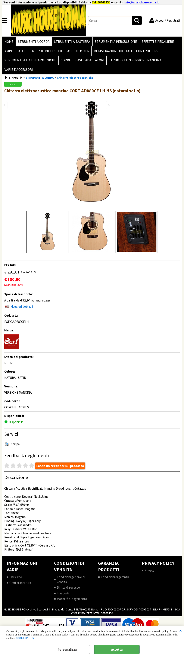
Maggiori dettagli (21, 306)
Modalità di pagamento (72, 599)
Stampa (15, 444)
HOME (8, 42)
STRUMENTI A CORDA (34, 42)
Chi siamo (15, 577)
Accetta (117, 649)
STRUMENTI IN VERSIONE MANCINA (135, 60)
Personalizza (67, 649)
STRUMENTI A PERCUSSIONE (116, 42)
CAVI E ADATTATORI (89, 60)
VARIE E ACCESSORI (18, 70)
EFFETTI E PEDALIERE (157, 42)
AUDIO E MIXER (78, 51)
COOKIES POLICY (25, 638)
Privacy (149, 570)
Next (108, 105)
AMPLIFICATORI (16, 51)
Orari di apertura (20, 583)
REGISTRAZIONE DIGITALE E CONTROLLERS (126, 51)
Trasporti (63, 593)
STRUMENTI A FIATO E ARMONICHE (30, 60)
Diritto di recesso (68, 587)
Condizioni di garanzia (115, 577)
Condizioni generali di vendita (71, 579)
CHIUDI (180, 630)
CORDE (66, 60)
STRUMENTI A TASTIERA (72, 42)
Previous (5, 105)
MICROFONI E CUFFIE (47, 51)
